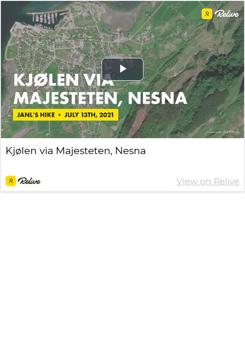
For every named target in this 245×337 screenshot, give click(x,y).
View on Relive (208, 181)
